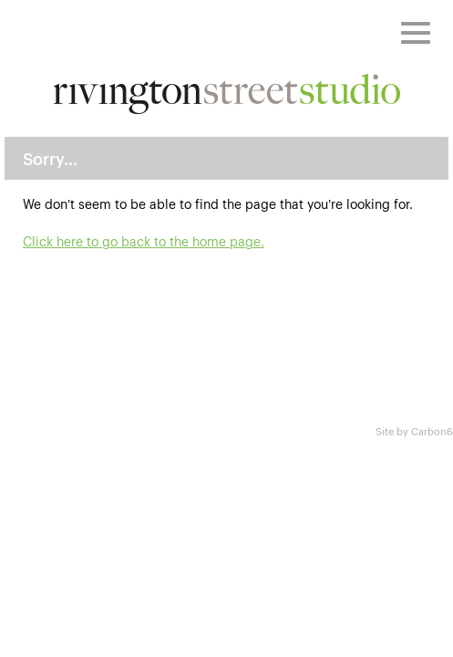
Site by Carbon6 (414, 430)
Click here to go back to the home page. (143, 240)
